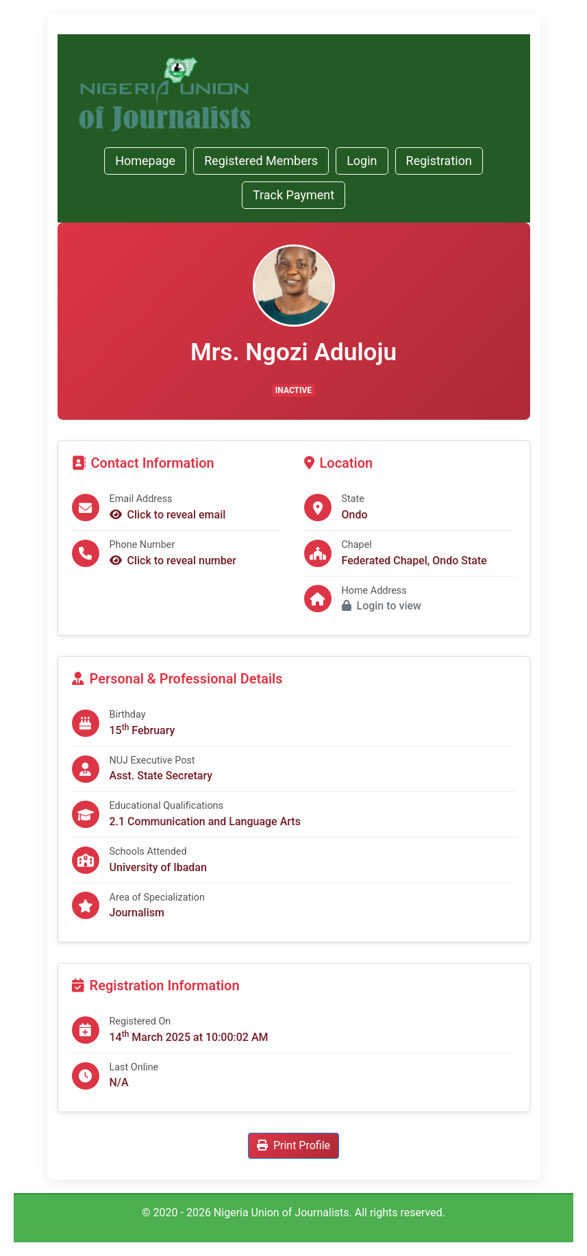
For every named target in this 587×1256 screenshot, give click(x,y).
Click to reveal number (173, 560)
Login (362, 160)
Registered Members (261, 160)
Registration (439, 160)
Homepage (145, 160)
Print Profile (293, 1145)
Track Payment (293, 195)
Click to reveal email (168, 514)
